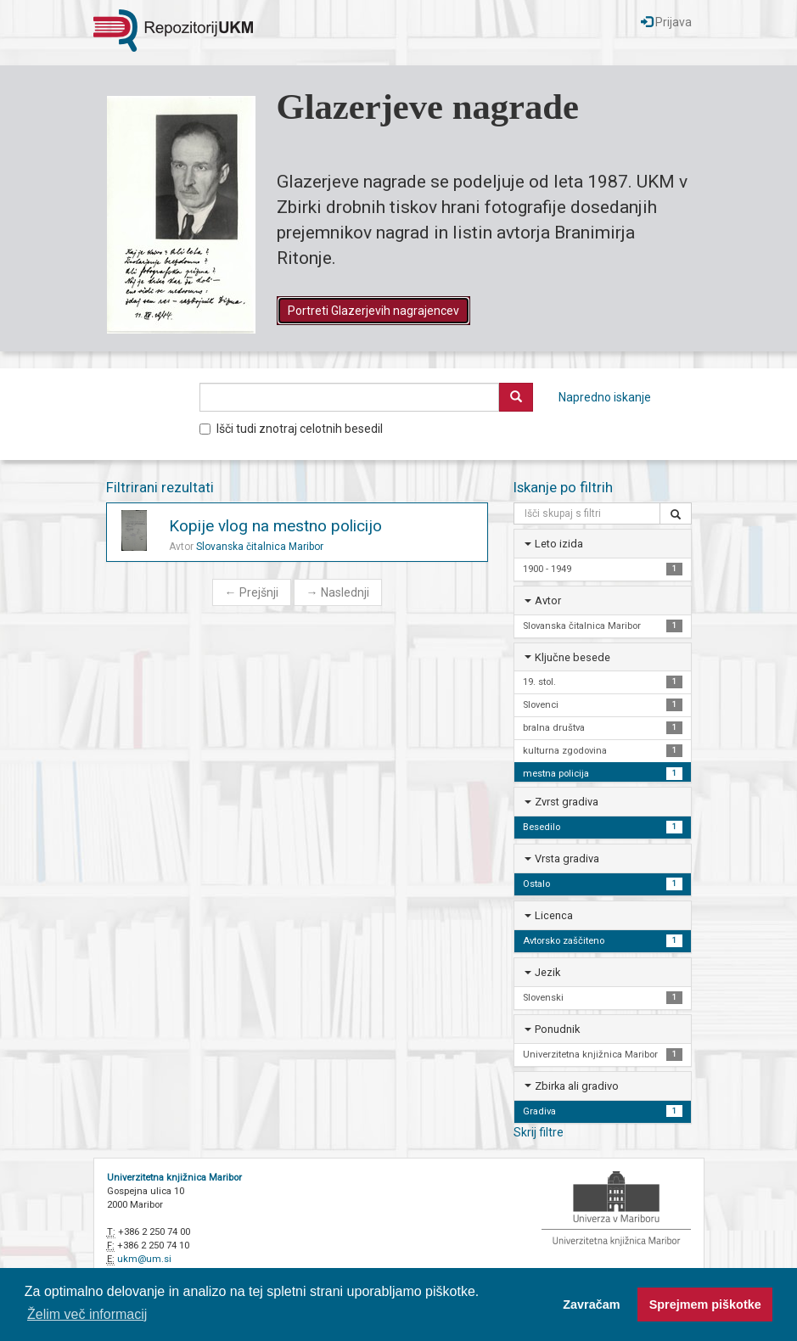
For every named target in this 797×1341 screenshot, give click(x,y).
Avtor (548, 600)
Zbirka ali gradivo (577, 1086)
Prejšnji (251, 592)
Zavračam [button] (591, 1304)
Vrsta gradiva (567, 858)
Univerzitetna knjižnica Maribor (174, 1177)
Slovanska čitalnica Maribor (259, 547)
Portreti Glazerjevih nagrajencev (373, 310)
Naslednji (337, 592)
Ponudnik (557, 1029)
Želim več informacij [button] (87, 1314)
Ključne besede (572, 657)
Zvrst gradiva (566, 801)
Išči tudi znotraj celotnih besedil (291, 428)
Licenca (554, 915)
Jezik (547, 972)
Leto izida (559, 543)
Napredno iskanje (604, 397)
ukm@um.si (144, 1259)
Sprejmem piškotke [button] (705, 1304)
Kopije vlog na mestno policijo (275, 526)
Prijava (666, 22)
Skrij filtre (539, 1132)
